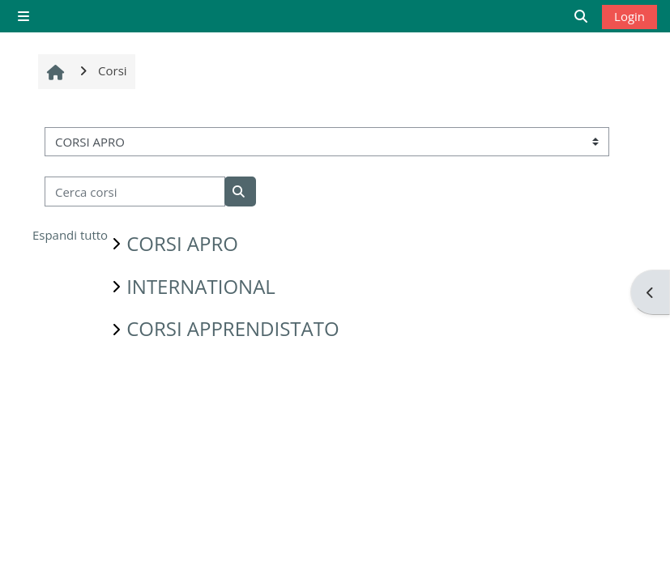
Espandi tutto (70, 235)
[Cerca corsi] (135, 191)
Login (629, 16)
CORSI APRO (182, 243)
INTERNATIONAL (200, 286)
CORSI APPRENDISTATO (232, 328)
